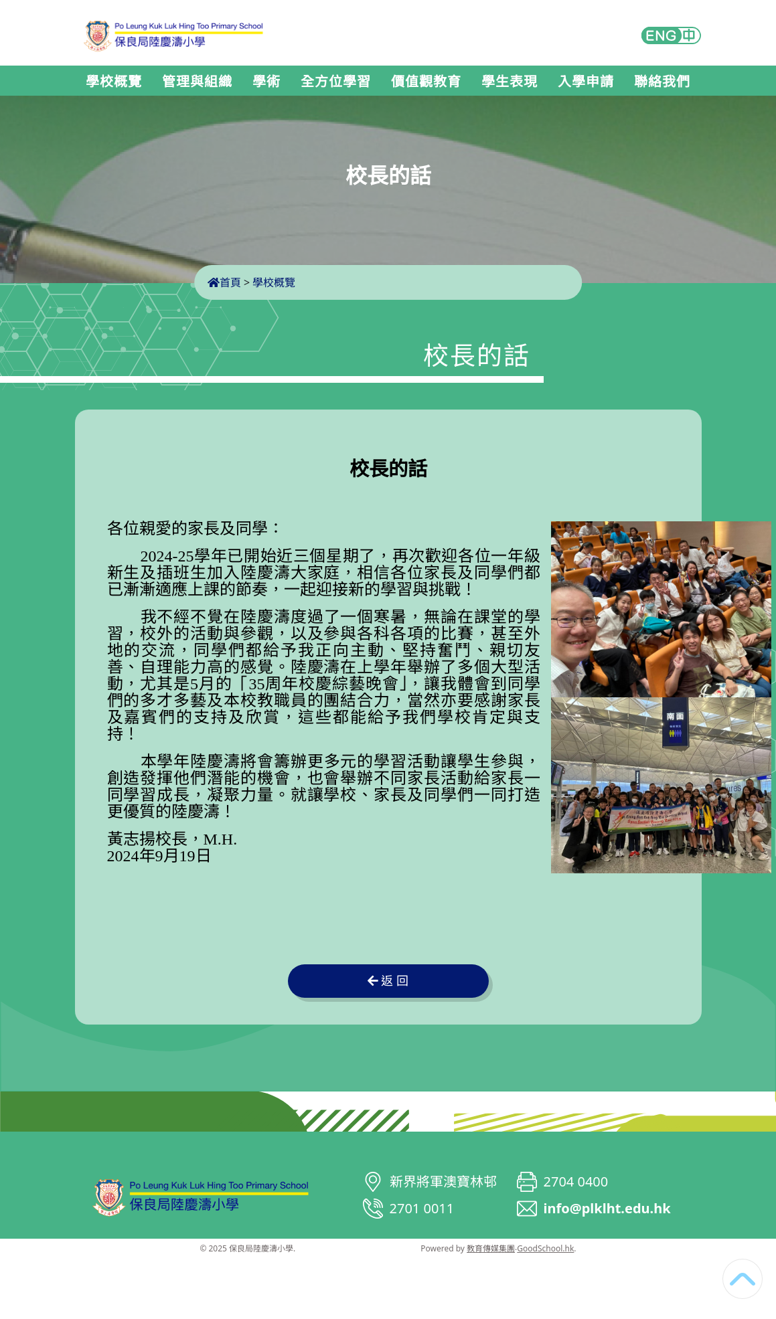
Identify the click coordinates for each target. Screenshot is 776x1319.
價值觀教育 (426, 81)
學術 (266, 81)
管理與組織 (197, 81)
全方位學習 (336, 81)
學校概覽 (114, 81)
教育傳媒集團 (491, 1248)
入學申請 (586, 81)
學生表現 (509, 81)
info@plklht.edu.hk (607, 1208)
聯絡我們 (662, 81)
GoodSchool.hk (545, 1248)
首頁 (224, 282)
